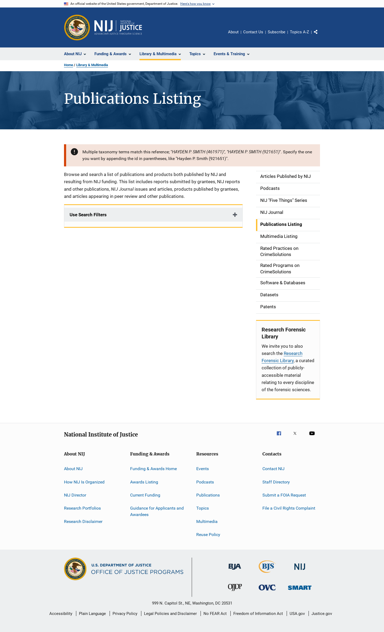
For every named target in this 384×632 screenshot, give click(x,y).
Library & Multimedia (92, 65)
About (233, 32)
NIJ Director (75, 495)
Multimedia (207, 521)
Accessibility (60, 613)
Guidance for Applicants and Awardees (157, 511)
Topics (202, 508)
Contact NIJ (273, 468)
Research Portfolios (82, 508)
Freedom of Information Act (258, 613)
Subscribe (276, 32)
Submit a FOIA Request (284, 495)
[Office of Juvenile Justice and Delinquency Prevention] (235, 592)
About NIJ (73, 468)
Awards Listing (144, 481)
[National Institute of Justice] (299, 571)
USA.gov (297, 613)
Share (320, 36)
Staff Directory (276, 481)
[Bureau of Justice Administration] (235, 571)
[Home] (118, 27)
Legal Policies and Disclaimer (170, 613)
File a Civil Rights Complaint (288, 508)
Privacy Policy (125, 613)
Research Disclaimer (83, 521)
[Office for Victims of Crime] (267, 591)
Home (68, 65)
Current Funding (145, 495)
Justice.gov (321, 613)
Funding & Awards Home (153, 468)
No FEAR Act (215, 613)
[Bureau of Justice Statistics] (267, 574)
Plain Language (92, 613)
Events (202, 468)
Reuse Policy (208, 534)
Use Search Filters (88, 214)
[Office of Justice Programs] (77, 27)
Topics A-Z (299, 32)
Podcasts (205, 481)
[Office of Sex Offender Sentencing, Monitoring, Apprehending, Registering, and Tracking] (299, 590)
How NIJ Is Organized (84, 481)
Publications (208, 495)
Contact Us (253, 32)
